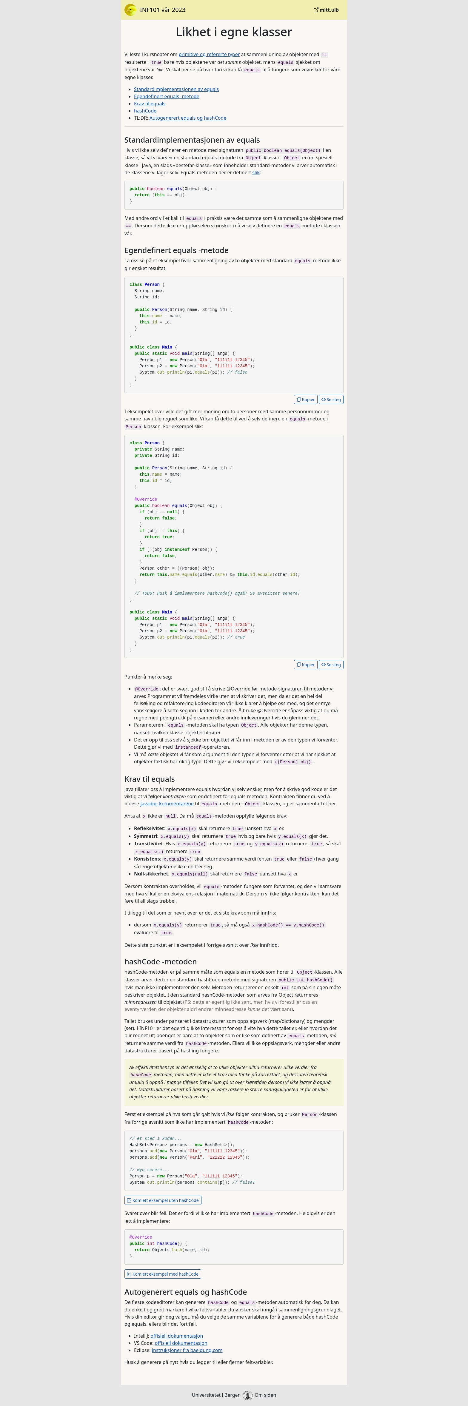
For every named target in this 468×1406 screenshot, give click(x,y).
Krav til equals (149, 103)
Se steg (331, 399)
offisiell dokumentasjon (176, 1336)
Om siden (265, 1395)
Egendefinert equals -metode (166, 96)
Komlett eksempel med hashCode (162, 1274)
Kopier (306, 399)
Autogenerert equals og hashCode (188, 118)
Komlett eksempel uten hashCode (163, 1200)
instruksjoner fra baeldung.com (187, 1350)
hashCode (145, 110)
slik (255, 172)
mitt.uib (326, 10)
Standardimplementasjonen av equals (176, 89)
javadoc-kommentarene (167, 803)
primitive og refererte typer (209, 54)
